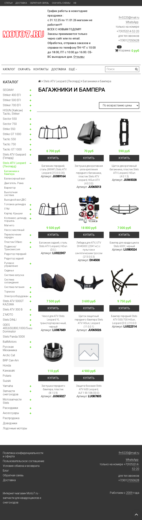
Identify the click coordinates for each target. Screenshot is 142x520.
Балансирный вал (14, 178)
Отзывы (78, 56)
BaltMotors (10, 341)
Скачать (24, 69)
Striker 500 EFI (12, 100)
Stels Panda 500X (14, 336)
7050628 (133, 40)
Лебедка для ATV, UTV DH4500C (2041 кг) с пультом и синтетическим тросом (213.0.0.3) (88, 249)
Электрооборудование (17, 296)
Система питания (14, 287)
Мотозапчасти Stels (12, 401)
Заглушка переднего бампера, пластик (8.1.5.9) (53, 389)
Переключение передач (12, 236)
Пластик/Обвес (13, 242)
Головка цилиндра (15, 204)
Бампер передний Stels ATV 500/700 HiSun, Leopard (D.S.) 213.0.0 (124, 320)
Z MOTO (8, 314)
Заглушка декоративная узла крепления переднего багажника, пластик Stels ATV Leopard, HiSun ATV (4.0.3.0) (89, 174)
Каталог (9, 69)
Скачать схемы (61, 3)
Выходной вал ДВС (15, 199)
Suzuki (7, 380)
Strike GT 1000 (12, 134)
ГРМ (6, 208)
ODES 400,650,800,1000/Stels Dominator (17, 328)
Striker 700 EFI (12, 105)
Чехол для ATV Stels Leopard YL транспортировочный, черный (53, 321)
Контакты (41, 69)
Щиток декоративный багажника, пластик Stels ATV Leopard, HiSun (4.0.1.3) (124, 171)
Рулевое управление (11, 264)
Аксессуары (11, 413)
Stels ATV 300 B (13, 309)
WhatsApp (132, 22)
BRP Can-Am (11, 360)
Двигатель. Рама (13, 183)
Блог (6, 470)
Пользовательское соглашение (23, 461)
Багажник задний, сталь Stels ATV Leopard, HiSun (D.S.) (53, 246)
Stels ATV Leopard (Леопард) (14, 164)
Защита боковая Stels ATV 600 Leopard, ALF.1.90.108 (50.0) (89, 389)
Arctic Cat (9, 355)
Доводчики (10, 423)
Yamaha (8, 386)
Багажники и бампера (11, 172)
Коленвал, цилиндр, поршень (15, 219)
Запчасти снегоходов (10, 392)
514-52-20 (132, 31)
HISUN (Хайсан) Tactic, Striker (13, 112)
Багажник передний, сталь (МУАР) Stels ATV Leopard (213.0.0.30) (53, 169)
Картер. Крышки (13, 213)
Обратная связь (39, 3)
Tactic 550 (9, 139)
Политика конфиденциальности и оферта (23, 454)
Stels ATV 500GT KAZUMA (13, 302)
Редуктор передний (15, 254)
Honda (7, 365)
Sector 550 (10, 118)
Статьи (8, 3)
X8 (74, 3)
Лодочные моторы (15, 428)
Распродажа (11, 418)
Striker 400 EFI (12, 95)
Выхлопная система (10, 194)
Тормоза (9, 291)
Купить (53, 158)
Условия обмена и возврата (21, 466)
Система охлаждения (11, 281)
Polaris (7, 375)
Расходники (10, 408)
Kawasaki (9, 370)
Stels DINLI (10, 319)
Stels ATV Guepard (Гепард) (14, 156)
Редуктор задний (14, 258)
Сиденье (9, 270)
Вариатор (10, 187)
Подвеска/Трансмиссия (12, 248)
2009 (129, 492)
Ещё (73, 69)
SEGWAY (8, 90)
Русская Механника (10, 348)
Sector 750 (10, 124)
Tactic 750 (9, 144)
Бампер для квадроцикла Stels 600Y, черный (124, 244)
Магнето (9, 225)
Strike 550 (9, 129)
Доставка (21, 3)
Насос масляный (14, 230)
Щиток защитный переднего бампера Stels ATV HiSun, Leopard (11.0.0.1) (89, 321)
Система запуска (14, 275)
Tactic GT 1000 (12, 149)
